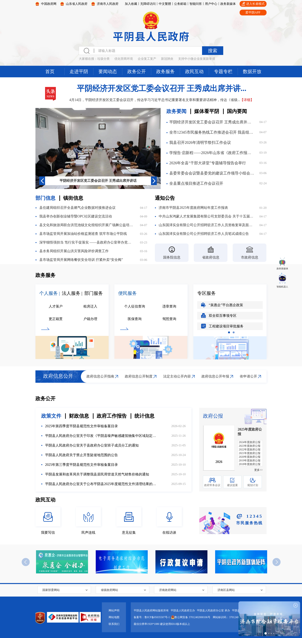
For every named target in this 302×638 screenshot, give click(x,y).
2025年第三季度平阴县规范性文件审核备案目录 (81, 465)
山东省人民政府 (76, 3)
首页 (50, 71)
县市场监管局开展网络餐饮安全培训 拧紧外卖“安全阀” (81, 260)
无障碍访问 (148, 3)
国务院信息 (171, 257)
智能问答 (196, 3)
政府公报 (213, 416)
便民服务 (127, 293)
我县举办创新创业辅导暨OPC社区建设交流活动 (75, 216)
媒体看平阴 (206, 111)
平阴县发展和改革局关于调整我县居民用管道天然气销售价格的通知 (97, 474)
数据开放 (252, 71)
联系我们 (114, 624)
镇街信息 (73, 198)
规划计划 (252, 485)
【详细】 (247, 100)
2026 (219, 462)
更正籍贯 (56, 319)
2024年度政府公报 (249, 442)
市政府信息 (249, 257)
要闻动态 (107, 71)
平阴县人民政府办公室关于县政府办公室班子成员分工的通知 (92, 445)
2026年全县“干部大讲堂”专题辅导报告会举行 (207, 163)
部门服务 (93, 293)
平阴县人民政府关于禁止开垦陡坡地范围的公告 (81, 455)
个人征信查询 (134, 306)
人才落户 (56, 306)
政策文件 (51, 416)
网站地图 (114, 617)
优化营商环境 (123, 58)
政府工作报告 (112, 416)
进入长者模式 (255, 3)
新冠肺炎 (167, 58)
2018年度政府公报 (249, 464)
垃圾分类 (103, 58)
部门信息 (45, 198)
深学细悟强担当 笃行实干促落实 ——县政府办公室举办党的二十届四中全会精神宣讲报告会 (86, 242)
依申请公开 (248, 376)
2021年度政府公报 (249, 453)
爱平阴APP (252, 12)
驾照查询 (169, 319)
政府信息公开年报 (215, 376)
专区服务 (206, 293)
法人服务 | (72, 293)
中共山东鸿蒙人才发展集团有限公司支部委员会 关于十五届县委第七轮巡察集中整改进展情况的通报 (206, 216)
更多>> (258, 470)
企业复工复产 (147, 58)
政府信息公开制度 (139, 376)
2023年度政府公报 (249, 445)
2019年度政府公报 (249, 460)
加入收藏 (131, 3)
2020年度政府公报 (249, 456)
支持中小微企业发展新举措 (196, 58)
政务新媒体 (228, 3)
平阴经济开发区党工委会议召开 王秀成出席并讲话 (98, 181)
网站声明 (114, 610)
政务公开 (136, 71)
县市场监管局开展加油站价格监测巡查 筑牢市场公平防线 (83, 234)
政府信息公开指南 (100, 376)
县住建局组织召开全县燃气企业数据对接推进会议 (77, 208)
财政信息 (79, 416)
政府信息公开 (58, 376)
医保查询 (135, 319)
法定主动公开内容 (177, 376)
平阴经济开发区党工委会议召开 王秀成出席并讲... (161, 88)
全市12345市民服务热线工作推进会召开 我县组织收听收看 (212, 132)
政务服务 (165, 71)
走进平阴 (79, 71)
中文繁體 (165, 3)
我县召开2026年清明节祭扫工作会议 (200, 142)
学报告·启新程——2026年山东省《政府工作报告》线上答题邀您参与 (212, 153)
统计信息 (144, 416)
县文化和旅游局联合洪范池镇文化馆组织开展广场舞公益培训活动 (86, 225)
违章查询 (169, 306)
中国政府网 (48, 3)
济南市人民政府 (107, 3)
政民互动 (194, 71)
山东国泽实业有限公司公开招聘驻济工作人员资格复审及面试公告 (206, 225)
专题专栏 (223, 71)
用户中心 (211, 3)
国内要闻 (237, 111)
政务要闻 (176, 111)
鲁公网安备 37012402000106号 (190, 616)
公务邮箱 (180, 3)
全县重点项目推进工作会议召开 (196, 183)
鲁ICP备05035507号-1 (157, 617)
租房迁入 (90, 306)
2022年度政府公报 (249, 449)
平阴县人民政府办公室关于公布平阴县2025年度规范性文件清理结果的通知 (101, 484)
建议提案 (232, 485)
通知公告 (165, 198)
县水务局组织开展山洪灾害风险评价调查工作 (74, 251)
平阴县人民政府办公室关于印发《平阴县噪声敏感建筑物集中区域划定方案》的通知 (101, 436)
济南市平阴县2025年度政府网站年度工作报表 (193, 208)
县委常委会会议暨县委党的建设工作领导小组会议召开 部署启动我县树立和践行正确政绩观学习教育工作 (212, 173)
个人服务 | (49, 293)
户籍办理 (90, 319)
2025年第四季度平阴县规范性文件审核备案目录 (81, 426)
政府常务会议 (212, 485)
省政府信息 (210, 257)
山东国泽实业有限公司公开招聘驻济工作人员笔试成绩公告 (204, 234)
